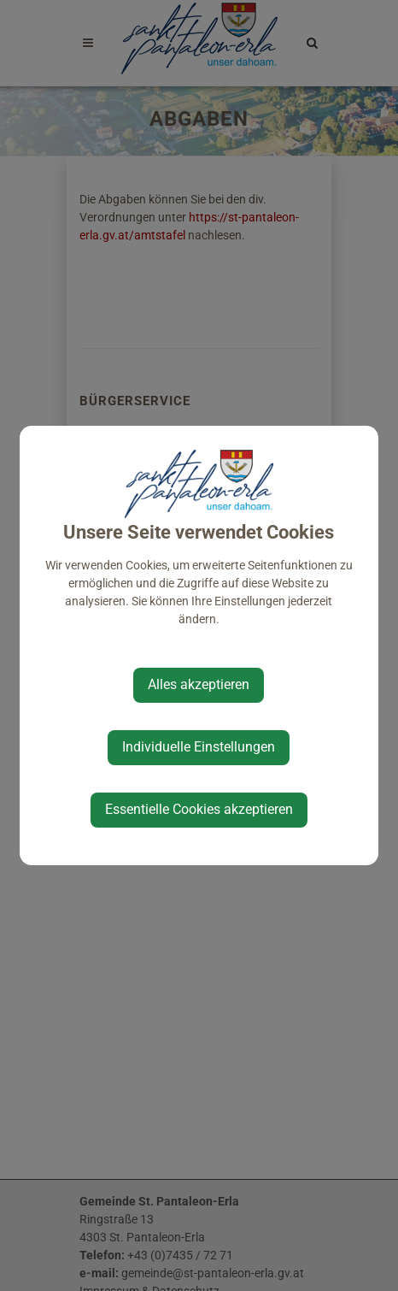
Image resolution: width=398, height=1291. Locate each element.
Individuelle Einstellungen (198, 747)
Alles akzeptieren (198, 684)
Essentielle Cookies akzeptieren (199, 809)
